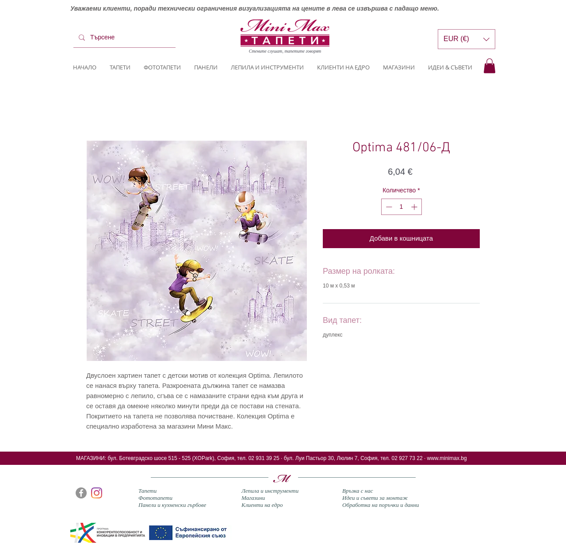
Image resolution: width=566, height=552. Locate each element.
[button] (489, 65)
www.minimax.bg (447, 458)
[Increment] (415, 207)
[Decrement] (388, 207)
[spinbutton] (401, 207)
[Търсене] (123, 37)
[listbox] (466, 39)
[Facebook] (81, 492)
